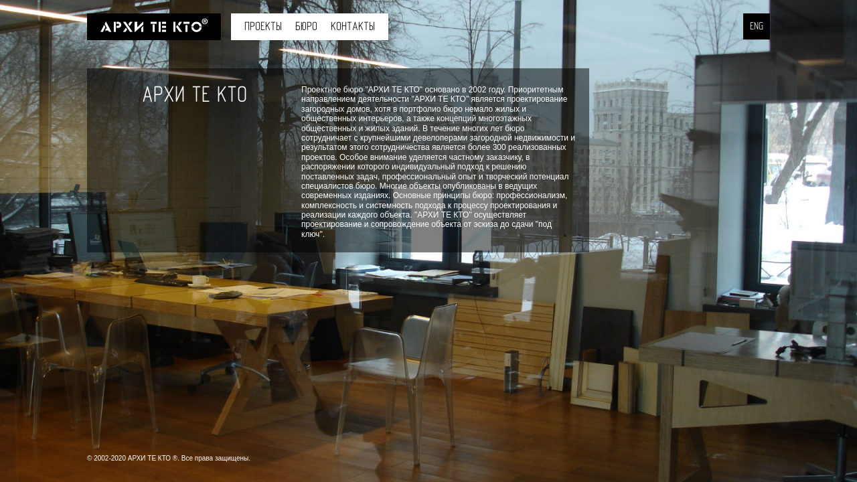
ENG (756, 26)
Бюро (306, 26)
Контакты (353, 26)
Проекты (263, 26)
